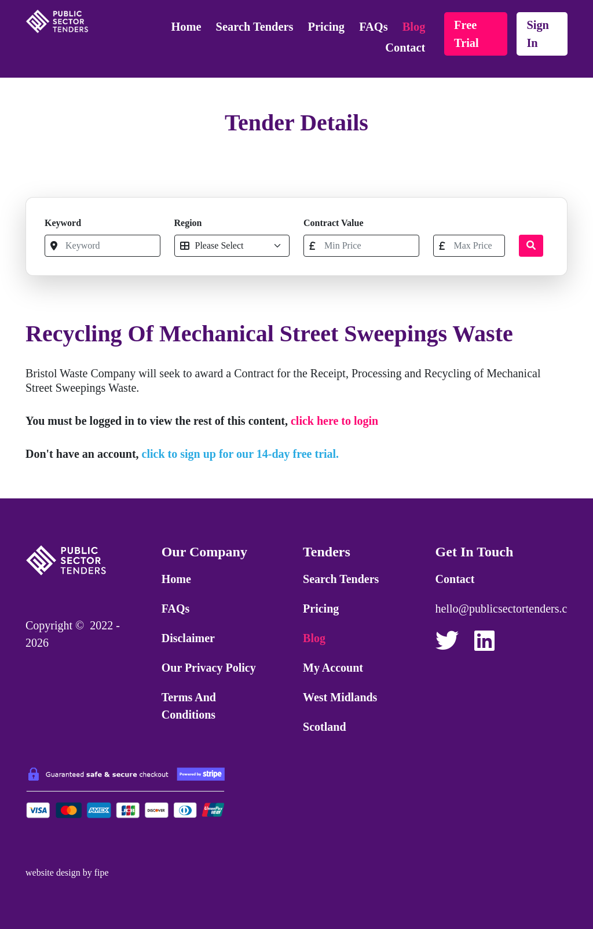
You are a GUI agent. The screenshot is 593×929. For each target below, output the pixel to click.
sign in (537, 34)
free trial (466, 34)
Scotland (324, 726)
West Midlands (340, 697)
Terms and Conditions (189, 706)
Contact (405, 47)
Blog (414, 26)
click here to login (334, 420)
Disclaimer (188, 638)
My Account (333, 667)
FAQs (373, 26)
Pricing (326, 26)
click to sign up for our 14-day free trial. (240, 453)
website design (52, 872)
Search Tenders (255, 26)
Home (186, 26)
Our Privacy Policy (209, 667)
